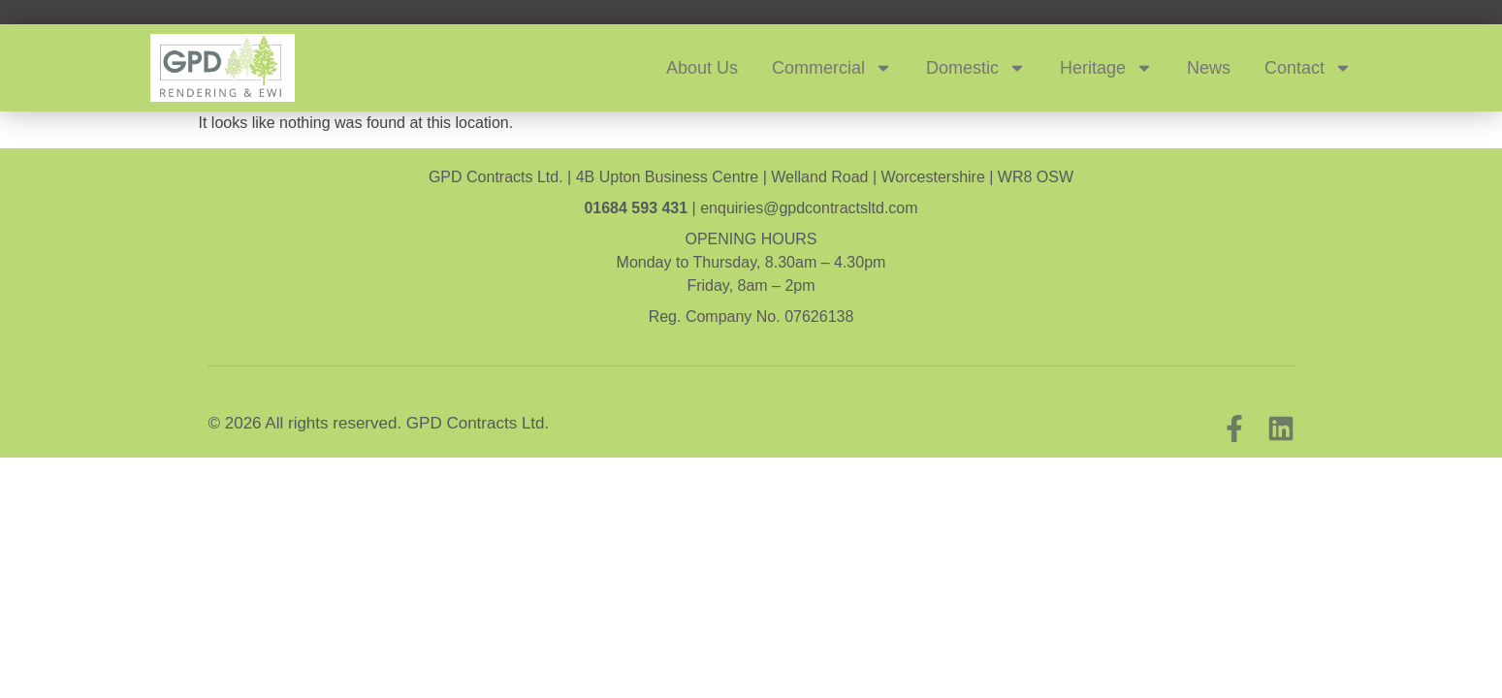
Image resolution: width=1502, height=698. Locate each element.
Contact (1308, 67)
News (1208, 68)
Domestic (976, 67)
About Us (702, 68)
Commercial (832, 67)
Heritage (1106, 67)
